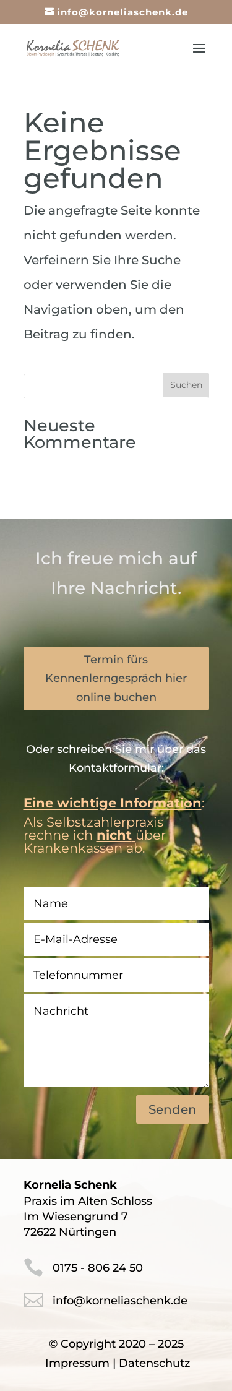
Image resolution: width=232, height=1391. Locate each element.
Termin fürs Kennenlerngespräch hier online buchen (116, 678)
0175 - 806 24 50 (98, 1268)
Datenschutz (154, 1363)
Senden (172, 1109)
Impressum (77, 1363)
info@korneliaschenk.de (120, 1300)
